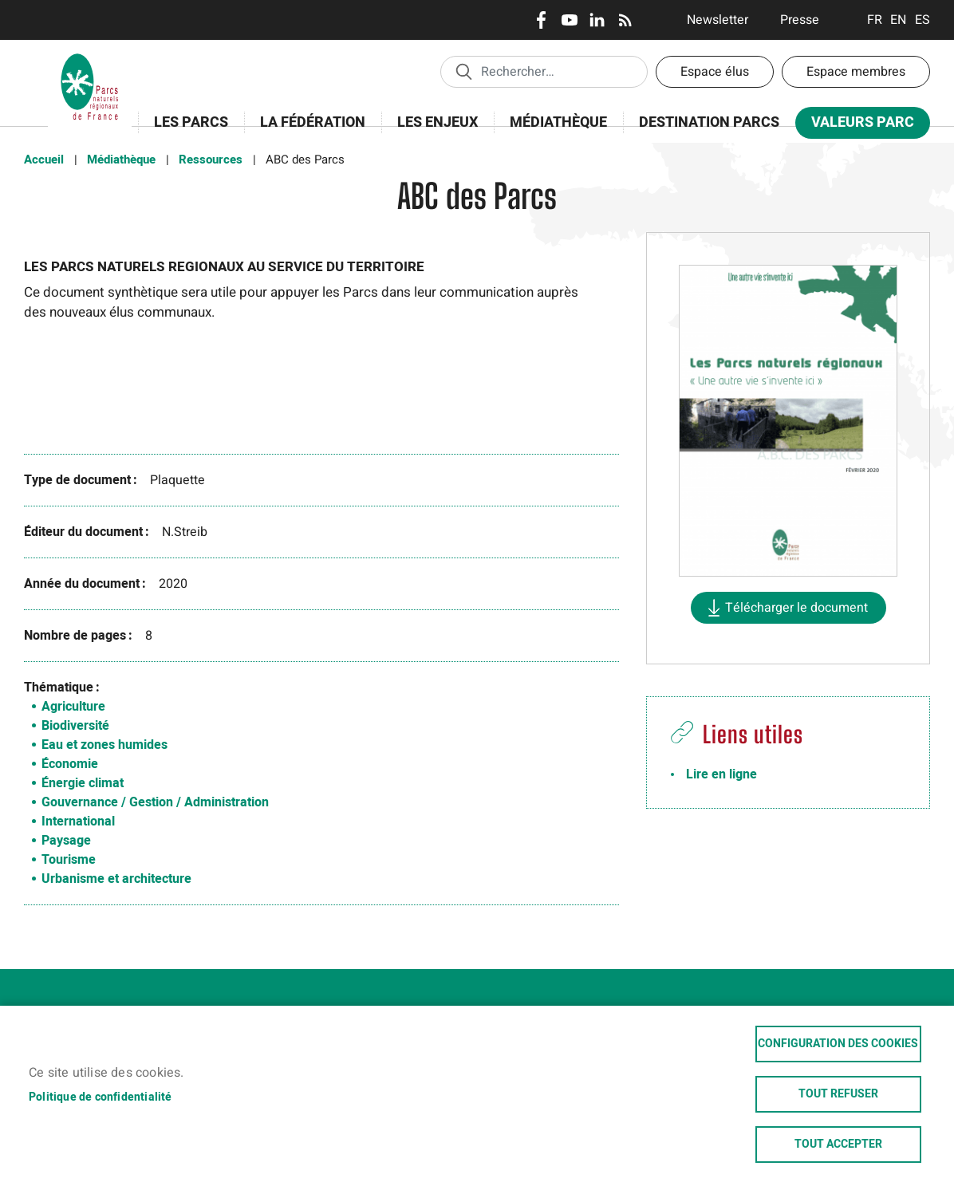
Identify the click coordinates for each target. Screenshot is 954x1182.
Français (874, 20)
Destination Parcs (709, 122)
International (78, 821)
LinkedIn (597, 20)
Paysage (66, 840)
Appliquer (463, 71)
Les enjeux (432, 131)
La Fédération (307, 131)
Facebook (541, 20)
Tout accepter (838, 1144)
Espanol (922, 20)
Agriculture (73, 706)
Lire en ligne (721, 774)
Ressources (210, 159)
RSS (625, 20)
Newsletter (717, 20)
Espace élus (714, 71)
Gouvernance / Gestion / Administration (155, 802)
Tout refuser (838, 1092)
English (898, 20)
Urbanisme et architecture (116, 878)
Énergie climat (82, 783)
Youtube (569, 20)
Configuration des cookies (838, 1040)
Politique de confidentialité (100, 1095)
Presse (799, 20)
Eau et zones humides (104, 745)
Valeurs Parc (857, 125)
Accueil (44, 159)
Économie (69, 764)
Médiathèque (558, 122)
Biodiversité (75, 725)
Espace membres (855, 71)
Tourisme (68, 859)
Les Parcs (186, 131)
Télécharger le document (796, 607)
